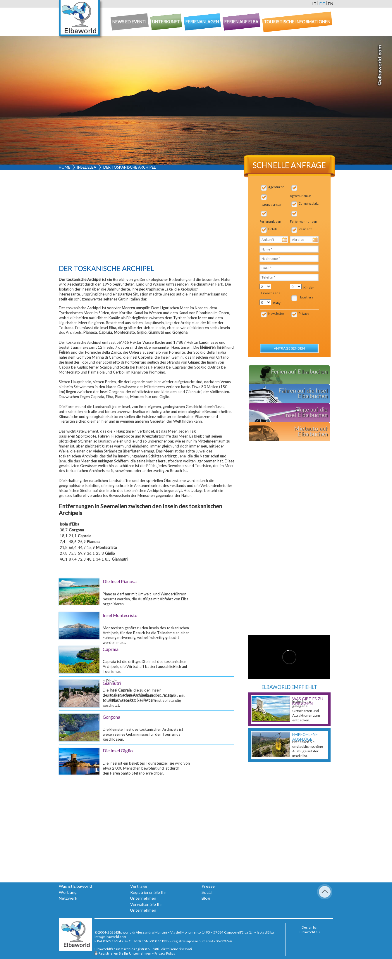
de (322, 3)
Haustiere (306, 297)
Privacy (304, 313)
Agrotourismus (300, 196)
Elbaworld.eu (310, 932)
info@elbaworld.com (110, 936)
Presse (208, 886)
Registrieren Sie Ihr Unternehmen (125, 953)
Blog (206, 898)
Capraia (110, 649)
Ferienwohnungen (303, 221)
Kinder (308, 287)
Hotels (272, 229)
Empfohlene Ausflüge (305, 737)
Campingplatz (309, 203)
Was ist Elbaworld (75, 886)
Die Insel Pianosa (120, 581)
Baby (277, 303)
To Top (324, 891)
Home (64, 167)
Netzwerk (68, 898)
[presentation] (291, 327)
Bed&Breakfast (270, 205)
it (314, 3)
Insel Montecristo (120, 615)
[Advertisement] (146, 219)
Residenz (305, 229)
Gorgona (111, 717)
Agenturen (276, 187)
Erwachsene (271, 293)
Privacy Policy (164, 953)
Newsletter (276, 313)
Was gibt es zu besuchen (307, 701)
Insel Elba (86, 167)
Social (207, 892)
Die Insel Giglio (118, 750)
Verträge (138, 886)
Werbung (68, 892)
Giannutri (112, 683)
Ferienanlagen (270, 221)
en (330, 3)
